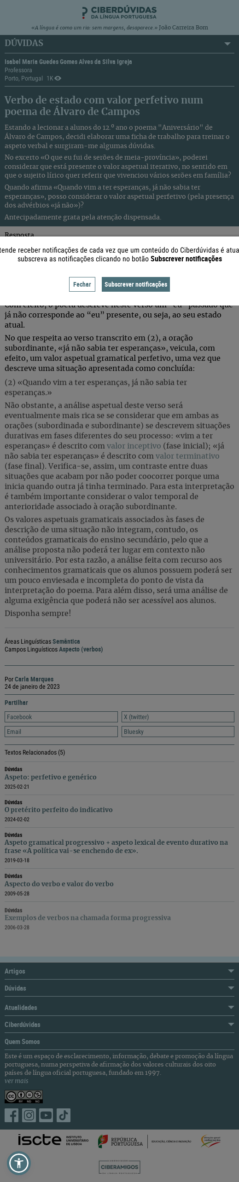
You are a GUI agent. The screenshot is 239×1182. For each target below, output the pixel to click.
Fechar (82, 284)
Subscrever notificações (136, 284)
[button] (19, 1163)
